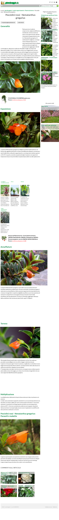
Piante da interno (29, 10)
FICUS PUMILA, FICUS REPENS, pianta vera (19, 98)
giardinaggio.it (8, 10)
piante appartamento (18, 10)
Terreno (4, 323)
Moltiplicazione (7, 394)
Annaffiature (6, 247)
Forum (42, 5)
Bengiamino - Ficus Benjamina (6, 473)
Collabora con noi (48, 506)
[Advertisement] (15, 8)
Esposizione (6, 109)
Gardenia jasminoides (24, 473)
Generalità (5, 26)
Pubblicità (55, 506)
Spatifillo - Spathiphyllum (25, 486)
